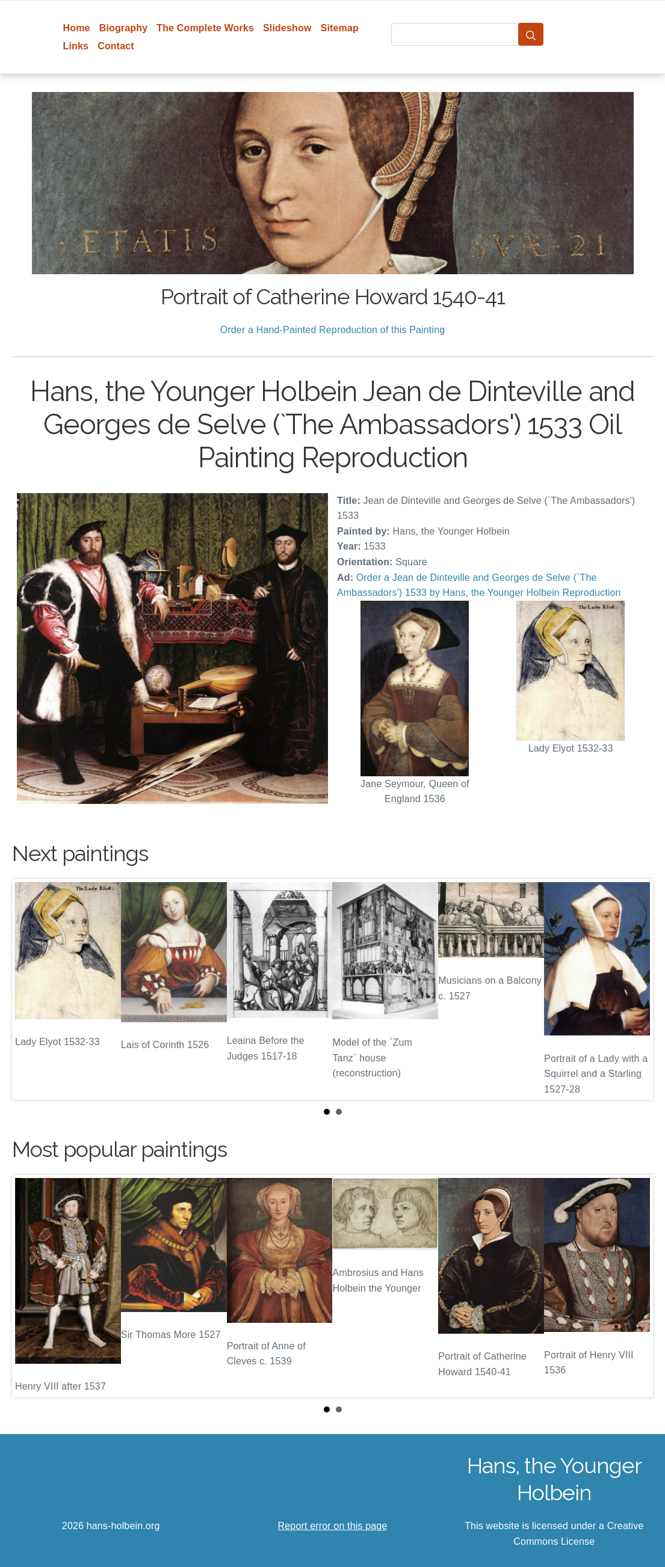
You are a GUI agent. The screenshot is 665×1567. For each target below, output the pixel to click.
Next (634, 989)
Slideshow (287, 28)
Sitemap (340, 28)
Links (76, 46)
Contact (115, 46)
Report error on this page (333, 1526)
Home (76, 28)
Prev (30, 989)
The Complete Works (205, 28)
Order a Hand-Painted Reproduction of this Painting (332, 330)
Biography (123, 28)
